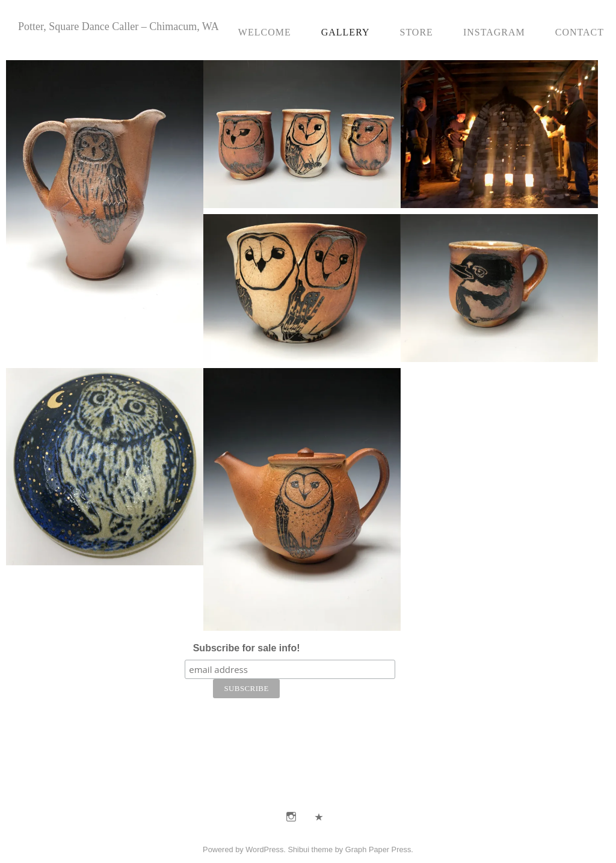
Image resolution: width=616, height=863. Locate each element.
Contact (579, 32)
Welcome (264, 32)
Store (416, 32)
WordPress (264, 849)
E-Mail (318, 816)
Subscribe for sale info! (246, 648)
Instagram (494, 32)
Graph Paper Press (378, 849)
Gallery (345, 32)
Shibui (298, 849)
